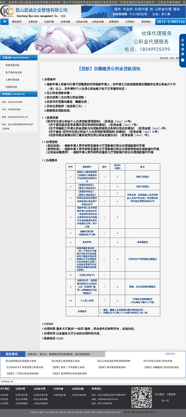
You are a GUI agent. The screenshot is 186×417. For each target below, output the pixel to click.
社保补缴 (65, 21)
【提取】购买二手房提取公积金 (68, 367)
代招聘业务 (11, 87)
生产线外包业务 (13, 72)
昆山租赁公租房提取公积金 (65, 361)
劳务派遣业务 (12, 65)
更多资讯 (170, 353)
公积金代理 (81, 21)
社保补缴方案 (60, 395)
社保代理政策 (22, 403)
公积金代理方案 (41, 395)
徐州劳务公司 (7, 381)
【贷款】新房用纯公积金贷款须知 (69, 373)
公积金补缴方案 (79, 395)
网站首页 (16, 21)
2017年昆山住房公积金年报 (157, 361)
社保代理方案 (22, 395)
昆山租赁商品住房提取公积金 (21, 361)
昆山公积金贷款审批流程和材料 (113, 361)
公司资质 (4, 395)
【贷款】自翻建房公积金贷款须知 (161, 367)
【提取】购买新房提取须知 (111, 367)
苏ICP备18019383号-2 (140, 412)
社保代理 (49, 21)
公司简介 (130, 21)
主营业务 (33, 21)
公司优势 (4, 403)
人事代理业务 (12, 79)
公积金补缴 (98, 21)
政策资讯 (114, 21)
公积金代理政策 (41, 403)
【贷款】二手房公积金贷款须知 (22, 373)
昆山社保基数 (22, 399)
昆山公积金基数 (41, 399)
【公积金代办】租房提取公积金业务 (24, 367)
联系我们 (146, 21)
